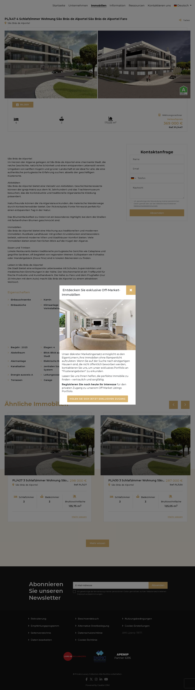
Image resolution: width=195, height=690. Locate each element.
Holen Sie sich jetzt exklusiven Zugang (98, 398)
